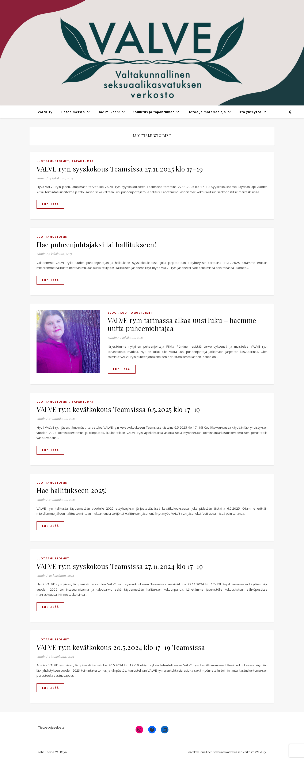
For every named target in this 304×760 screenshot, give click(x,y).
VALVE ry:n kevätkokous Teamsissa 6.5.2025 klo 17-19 (118, 409)
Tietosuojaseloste (51, 727)
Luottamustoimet (53, 161)
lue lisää (50, 204)
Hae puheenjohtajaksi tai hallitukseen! (96, 244)
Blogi (113, 313)
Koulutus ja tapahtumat (153, 112)
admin (41, 178)
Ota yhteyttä (250, 112)
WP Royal (61, 752)
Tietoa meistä (72, 112)
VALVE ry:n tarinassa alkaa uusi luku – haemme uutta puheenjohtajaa (182, 324)
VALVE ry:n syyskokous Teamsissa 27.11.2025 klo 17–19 (120, 168)
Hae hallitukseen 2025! (72, 490)
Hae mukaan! (109, 112)
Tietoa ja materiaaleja (206, 112)
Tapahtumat (83, 161)
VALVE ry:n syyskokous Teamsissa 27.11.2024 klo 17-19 (120, 566)
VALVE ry (45, 112)
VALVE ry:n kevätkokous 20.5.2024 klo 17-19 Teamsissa (121, 647)
